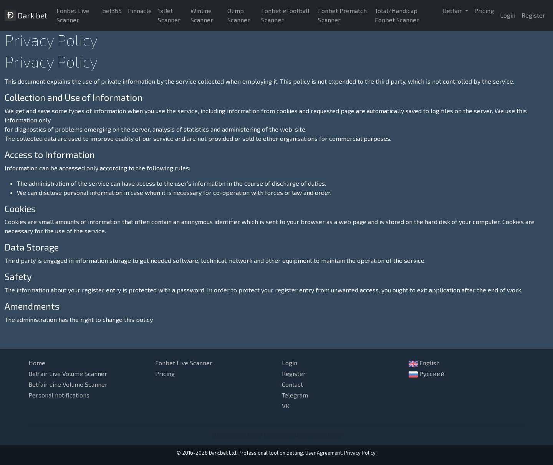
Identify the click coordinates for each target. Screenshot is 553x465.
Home (36, 362)
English (424, 363)
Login (507, 15)
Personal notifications (58, 395)
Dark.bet (26, 15)
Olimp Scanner (238, 15)
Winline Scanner (201, 15)
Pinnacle (140, 10)
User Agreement (323, 453)
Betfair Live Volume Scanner (67, 373)
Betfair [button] (453, 10)
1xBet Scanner (169, 15)
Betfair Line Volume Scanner (68, 384)
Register (533, 15)
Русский (426, 374)
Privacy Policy (360, 453)
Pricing (484, 10)
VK (286, 405)
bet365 (112, 10)
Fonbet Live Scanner (72, 15)
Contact (292, 384)
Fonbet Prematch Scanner (342, 15)
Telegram (295, 395)
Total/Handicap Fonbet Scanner (397, 15)
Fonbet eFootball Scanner (285, 15)
